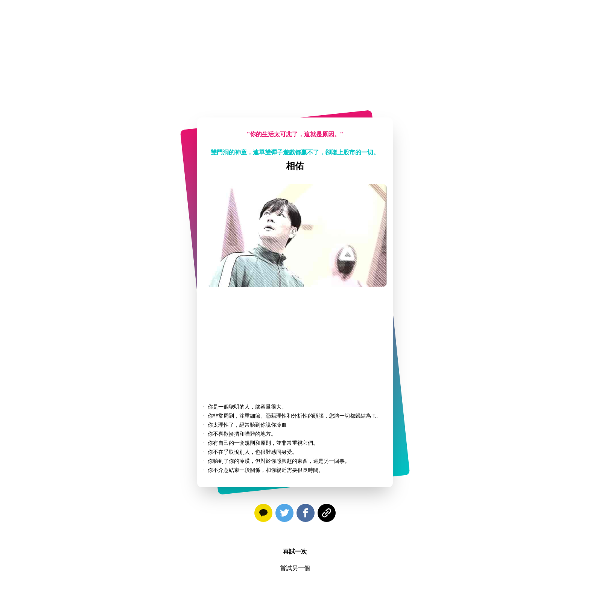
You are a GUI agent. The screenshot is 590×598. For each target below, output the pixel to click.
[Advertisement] (295, 52)
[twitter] (284, 514)
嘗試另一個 (295, 568)
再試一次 (295, 551)
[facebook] (306, 514)
